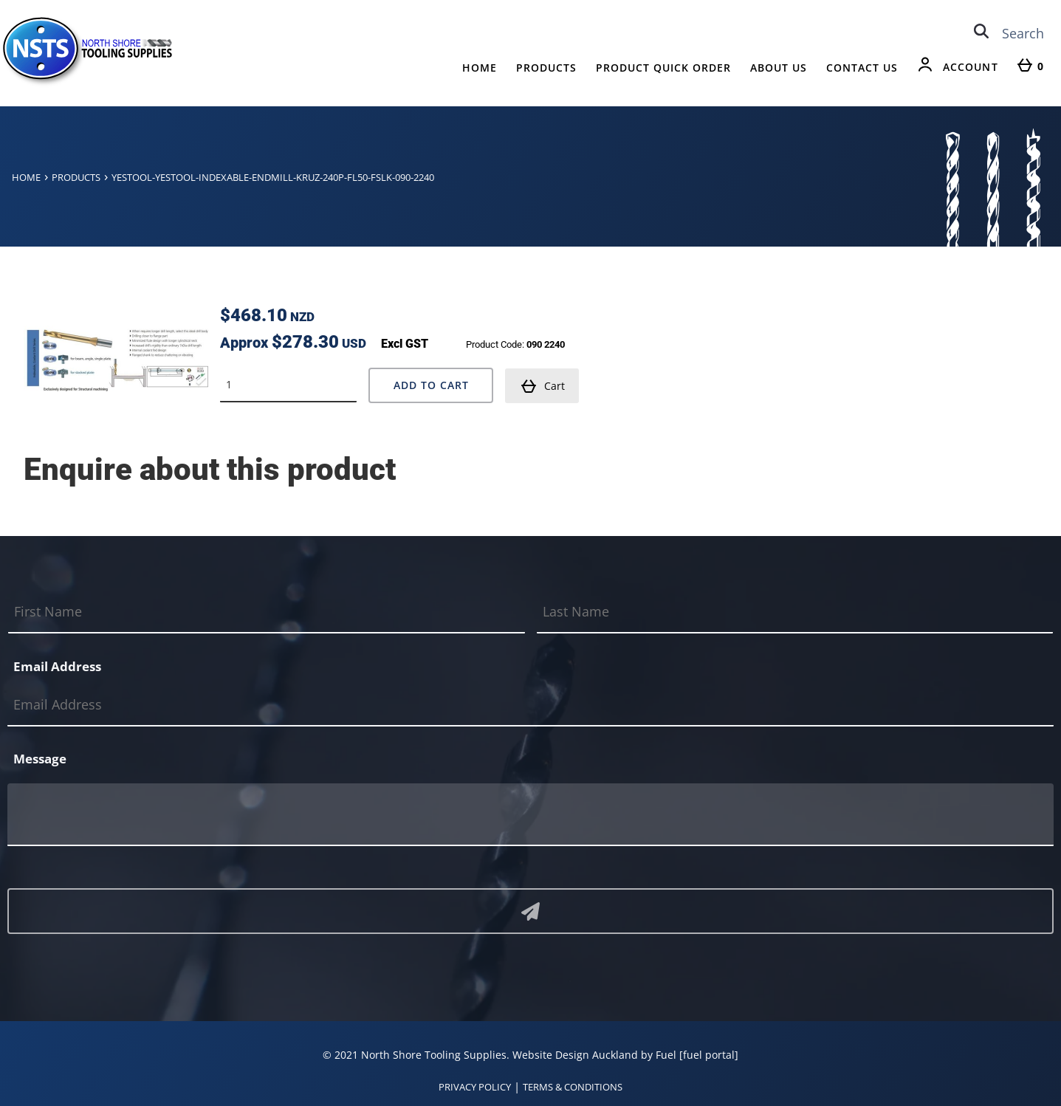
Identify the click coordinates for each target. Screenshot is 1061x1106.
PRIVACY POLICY (475, 1086)
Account (970, 67)
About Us (778, 68)
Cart (543, 386)
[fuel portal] (708, 1055)
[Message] (530, 814)
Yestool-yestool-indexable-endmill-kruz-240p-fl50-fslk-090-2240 (272, 177)
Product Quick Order (663, 68)
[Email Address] (530, 705)
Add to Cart (431, 385)
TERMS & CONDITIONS (572, 1086)
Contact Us (862, 68)
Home (479, 68)
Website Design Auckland (575, 1055)
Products (546, 68)
